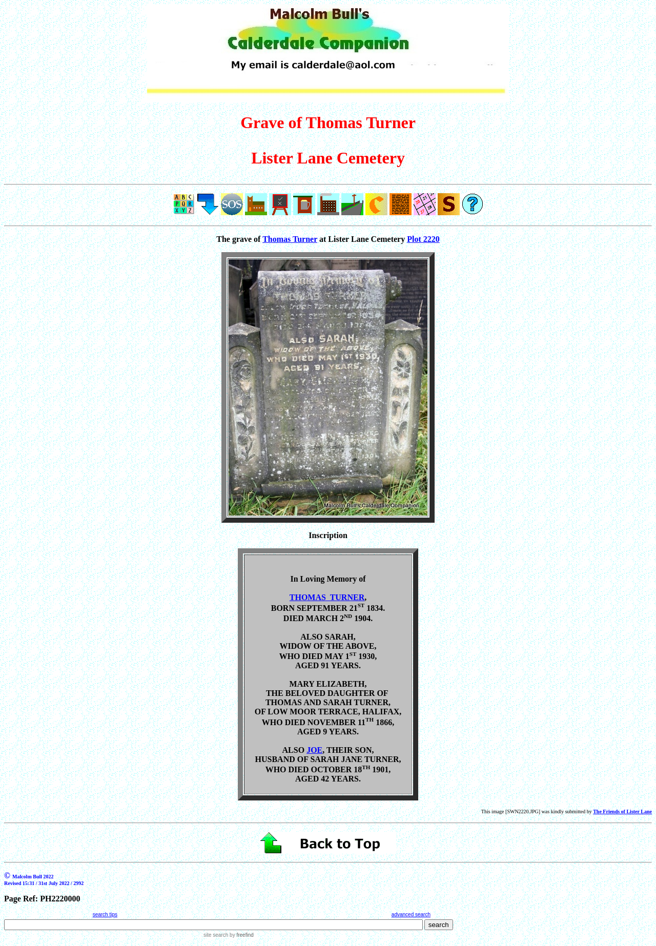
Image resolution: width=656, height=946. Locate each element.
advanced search (411, 914)
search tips (105, 914)
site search (215, 935)
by (240, 935)
